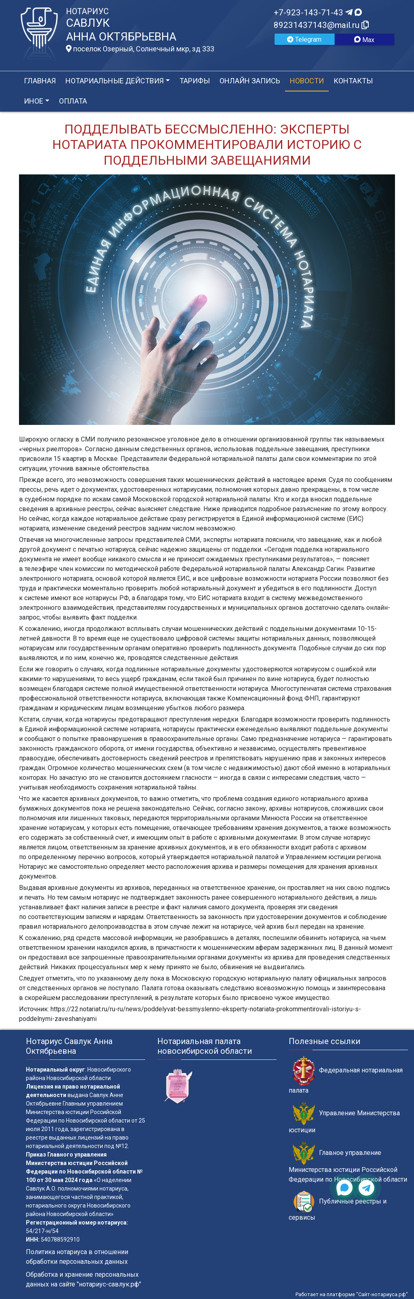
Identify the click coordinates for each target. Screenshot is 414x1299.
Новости (307, 80)
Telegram (304, 39)
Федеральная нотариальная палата (346, 1075)
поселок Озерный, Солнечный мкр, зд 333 (140, 49)
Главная (40, 80)
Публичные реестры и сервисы (338, 1206)
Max (364, 40)
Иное (33, 101)
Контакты (353, 80)
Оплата (73, 101)
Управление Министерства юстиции (344, 1118)
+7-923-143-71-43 (318, 12)
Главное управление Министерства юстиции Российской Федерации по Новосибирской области (348, 1162)
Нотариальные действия (114, 80)
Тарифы (195, 80)
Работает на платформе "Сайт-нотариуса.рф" (352, 1294)
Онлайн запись (250, 80)
